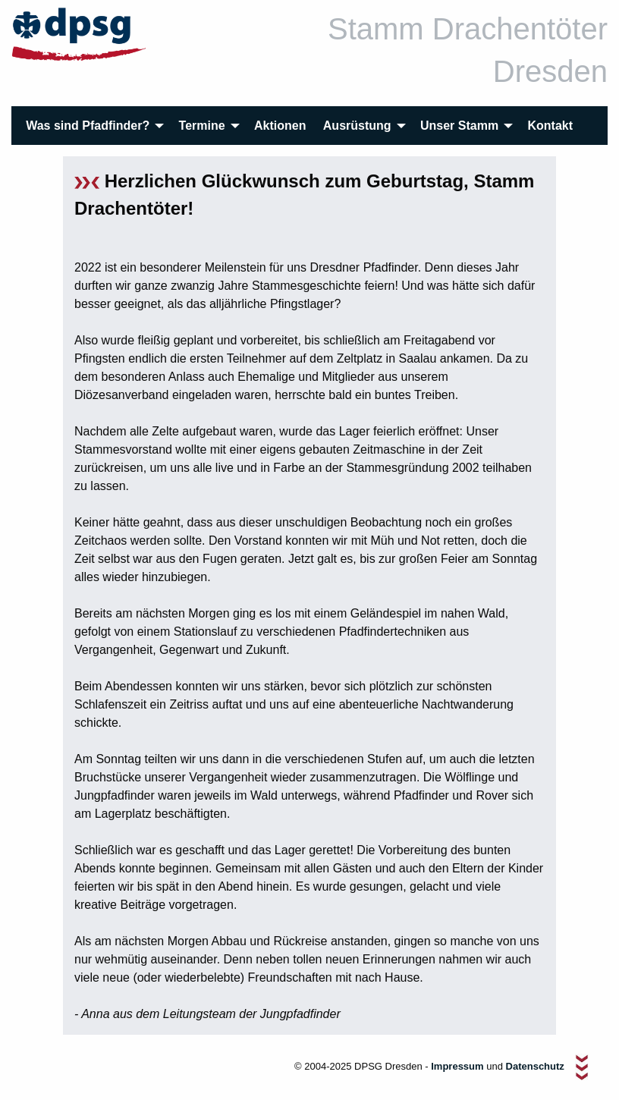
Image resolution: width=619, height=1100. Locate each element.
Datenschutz (536, 1067)
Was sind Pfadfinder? (87, 125)
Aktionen (280, 125)
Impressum (457, 1067)
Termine (202, 125)
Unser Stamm (459, 125)
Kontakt (550, 125)
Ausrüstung (357, 125)
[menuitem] (93, 125)
